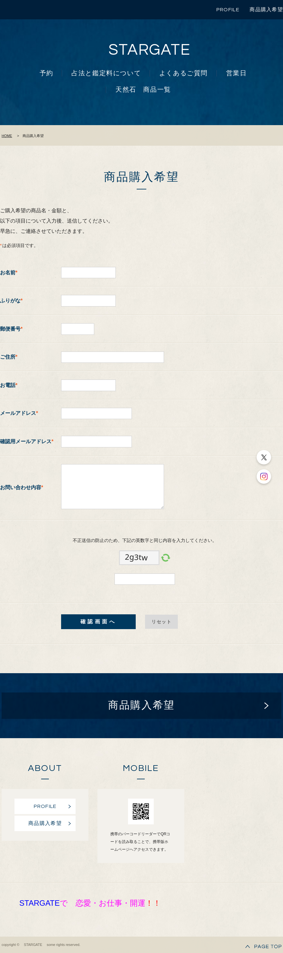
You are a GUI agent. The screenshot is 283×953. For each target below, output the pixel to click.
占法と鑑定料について (106, 73)
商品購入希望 (266, 9)
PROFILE (227, 9)
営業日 (236, 73)
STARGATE (149, 50)
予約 (46, 73)
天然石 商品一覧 (143, 90)
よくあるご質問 (183, 73)
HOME (7, 136)
